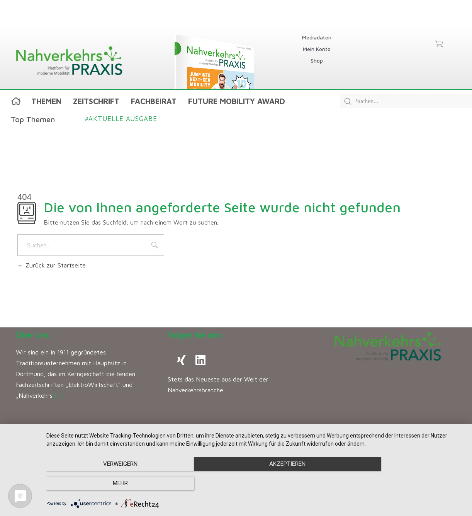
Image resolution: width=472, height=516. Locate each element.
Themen (46, 101)
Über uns (32, 334)
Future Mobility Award (236, 101)
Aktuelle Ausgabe (121, 119)
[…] (59, 395)
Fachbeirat (154, 101)
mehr (401, 483)
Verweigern (109, 483)
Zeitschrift (96, 101)
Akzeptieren (255, 483)
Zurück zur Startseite (51, 265)
